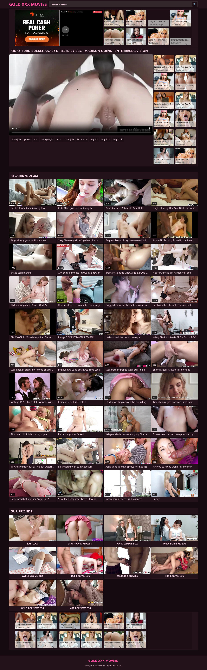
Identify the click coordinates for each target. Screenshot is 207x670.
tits (35, 139)
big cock (117, 139)
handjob (69, 139)
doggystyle (47, 139)
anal (59, 139)
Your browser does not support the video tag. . (81, 94)
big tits (94, 139)
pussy (27, 139)
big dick (105, 139)
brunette (82, 139)
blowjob (16, 139)
